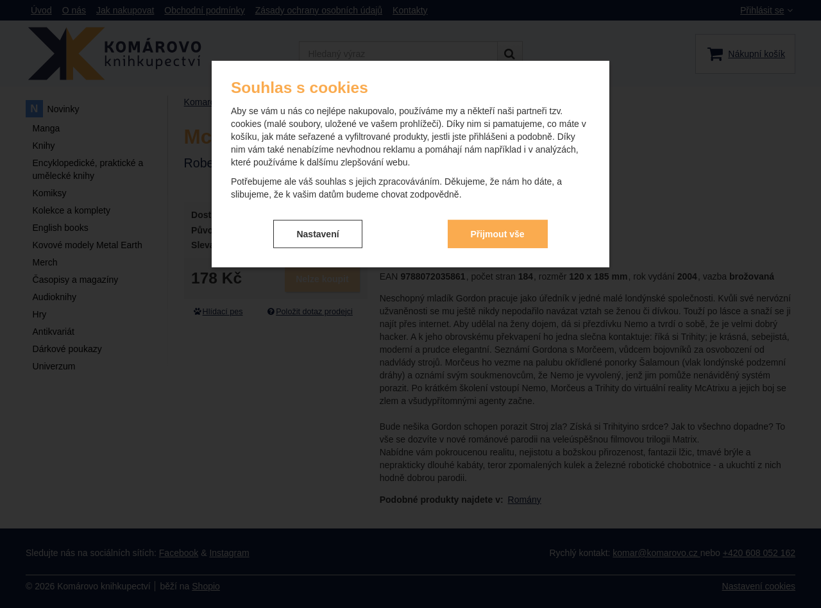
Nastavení (317, 233)
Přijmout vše (498, 233)
